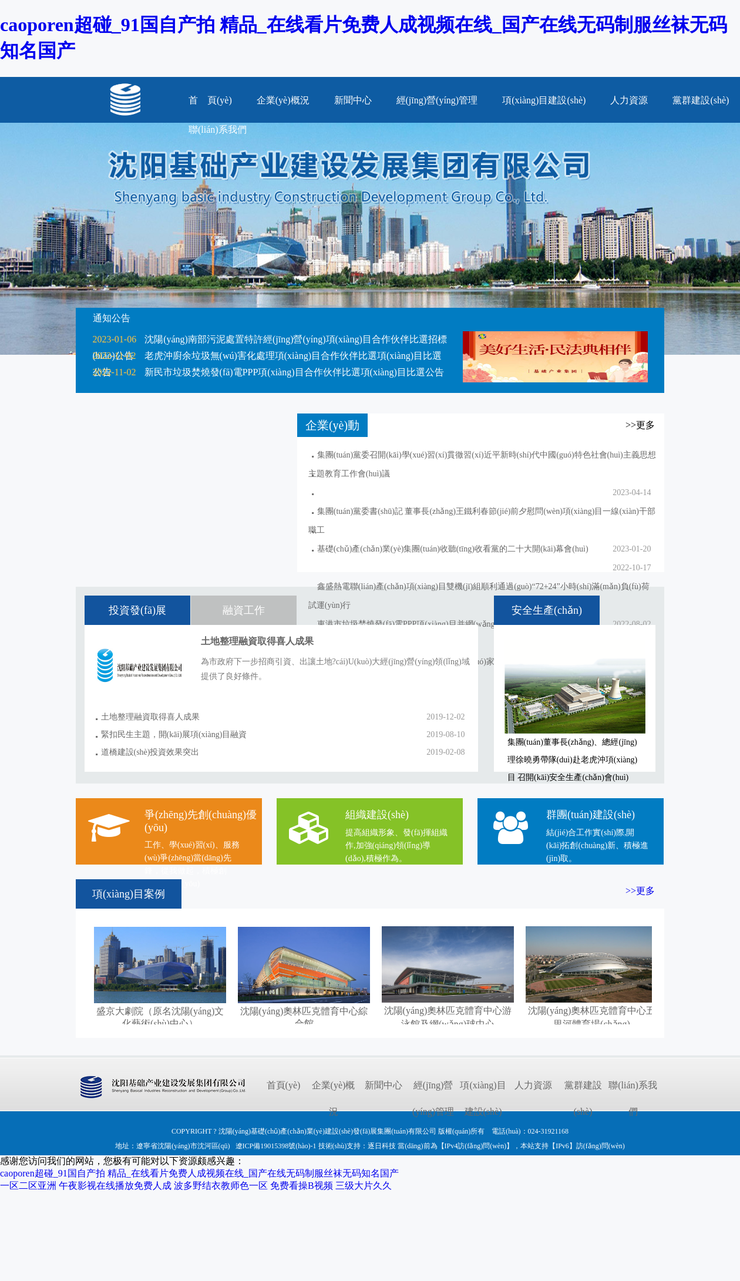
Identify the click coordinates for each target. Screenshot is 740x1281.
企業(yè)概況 (283, 100)
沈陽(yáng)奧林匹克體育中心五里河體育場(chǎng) (592, 1011)
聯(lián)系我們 (632, 1098)
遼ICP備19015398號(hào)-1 (276, 1146)
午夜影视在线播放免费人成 (115, 1186)
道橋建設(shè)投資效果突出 (150, 752)
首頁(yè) (284, 1085)
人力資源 (629, 100)
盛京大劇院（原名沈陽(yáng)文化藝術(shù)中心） (160, 1011)
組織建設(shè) (377, 815)
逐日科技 (382, 1146)
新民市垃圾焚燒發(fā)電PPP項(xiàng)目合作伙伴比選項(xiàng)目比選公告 (294, 372)
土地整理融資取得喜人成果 (150, 716)
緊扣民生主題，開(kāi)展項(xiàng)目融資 (174, 734)
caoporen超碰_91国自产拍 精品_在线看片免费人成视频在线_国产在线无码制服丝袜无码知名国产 (199, 1173)
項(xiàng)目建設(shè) (544, 100)
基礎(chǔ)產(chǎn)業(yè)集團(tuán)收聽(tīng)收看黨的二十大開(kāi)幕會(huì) (452, 548)
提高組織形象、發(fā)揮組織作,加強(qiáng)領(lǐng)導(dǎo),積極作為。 (396, 845)
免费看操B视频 (301, 1186)
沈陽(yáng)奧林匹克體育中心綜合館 (304, 1011)
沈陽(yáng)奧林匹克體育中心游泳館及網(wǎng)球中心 (448, 1011)
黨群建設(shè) (700, 100)
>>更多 (640, 891)
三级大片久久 (363, 1186)
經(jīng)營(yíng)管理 (437, 100)
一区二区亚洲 (28, 1186)
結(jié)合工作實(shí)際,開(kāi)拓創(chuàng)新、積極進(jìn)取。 (597, 845)
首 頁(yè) (210, 100)
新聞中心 (353, 100)
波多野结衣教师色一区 (221, 1186)
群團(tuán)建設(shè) (590, 815)
